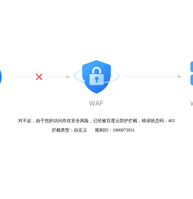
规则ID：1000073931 (115, 130)
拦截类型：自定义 (69, 130)
